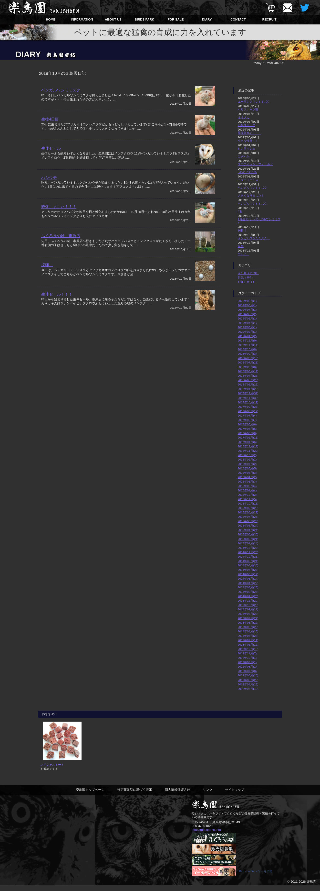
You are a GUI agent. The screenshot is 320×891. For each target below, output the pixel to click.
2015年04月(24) (248, 529)
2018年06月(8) (247, 366)
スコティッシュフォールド (255, 164)
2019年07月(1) (247, 309)
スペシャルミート (52, 769)
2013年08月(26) (248, 613)
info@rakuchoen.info (206, 835)
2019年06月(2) (247, 314)
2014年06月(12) (248, 574)
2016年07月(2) (247, 463)
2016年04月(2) (247, 477)
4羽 (240, 211)
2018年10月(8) (247, 349)
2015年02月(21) (248, 538)
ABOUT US (113, 19)
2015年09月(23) (248, 507)
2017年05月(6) (247, 424)
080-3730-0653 (202, 831)
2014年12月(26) (248, 547)
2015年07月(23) (248, 516)
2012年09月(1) (247, 662)
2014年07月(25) (248, 569)
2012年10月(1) (247, 657)
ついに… (243, 253)
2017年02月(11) (248, 437)
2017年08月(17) (248, 411)
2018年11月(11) (248, 344)
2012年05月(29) (248, 680)
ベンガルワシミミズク (60, 90)
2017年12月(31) (248, 393)
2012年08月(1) (247, 666)
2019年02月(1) (247, 331)
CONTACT (238, 19)
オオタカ (243, 117)
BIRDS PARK (144, 19)
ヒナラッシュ (246, 148)
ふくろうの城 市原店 (60, 244)
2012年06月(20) (248, 675)
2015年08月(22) (248, 512)
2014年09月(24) (248, 560)
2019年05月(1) (247, 318)
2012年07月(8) (247, 670)
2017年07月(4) (247, 415)
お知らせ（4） (247, 281)
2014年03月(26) (248, 587)
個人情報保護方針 (177, 795)
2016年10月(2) (247, 455)
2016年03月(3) (247, 481)
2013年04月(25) (248, 631)
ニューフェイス (248, 179)
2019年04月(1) (247, 322)
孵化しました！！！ (58, 213)
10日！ (242, 230)
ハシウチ (49, 182)
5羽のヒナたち (247, 172)
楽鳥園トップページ (90, 795)
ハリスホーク (246, 125)
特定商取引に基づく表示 (134, 795)
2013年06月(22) (248, 622)
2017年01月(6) (247, 441)
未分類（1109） (248, 273)
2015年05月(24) (248, 525)
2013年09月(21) (248, 609)
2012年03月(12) (248, 688)
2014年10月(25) (248, 556)
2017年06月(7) (247, 419)
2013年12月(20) (248, 600)
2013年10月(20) (248, 604)
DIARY (207, 19)
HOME (50, 19)
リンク (207, 795)
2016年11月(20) (248, 450)
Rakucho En (246, 877)
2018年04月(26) (248, 375)
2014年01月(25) (248, 596)
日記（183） (246, 277)
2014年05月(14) (248, 578)
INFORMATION (82, 19)
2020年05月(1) (247, 300)
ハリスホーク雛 (248, 109)
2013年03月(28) (248, 635)
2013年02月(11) (248, 640)
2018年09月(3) (247, 353)
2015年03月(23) (248, 534)
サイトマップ (234, 795)
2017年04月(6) (247, 428)
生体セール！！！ (56, 305)
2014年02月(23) (248, 591)
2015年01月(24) (248, 543)
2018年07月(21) (248, 362)
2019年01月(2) (247, 336)
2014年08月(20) (248, 565)
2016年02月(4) (247, 485)
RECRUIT (269, 19)
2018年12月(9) (247, 340)
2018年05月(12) (248, 371)
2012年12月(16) (248, 648)
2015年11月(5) (247, 499)
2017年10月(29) (248, 402)
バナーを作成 (264, 877)
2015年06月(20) (248, 521)
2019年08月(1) (247, 305)
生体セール (51, 152)
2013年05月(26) (248, 626)
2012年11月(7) (247, 653)
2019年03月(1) (247, 327)
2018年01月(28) (248, 388)
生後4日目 (50, 121)
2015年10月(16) (248, 503)
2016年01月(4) (247, 490)
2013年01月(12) (248, 644)
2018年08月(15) (248, 358)
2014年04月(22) (248, 582)
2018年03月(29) (248, 380)
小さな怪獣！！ (248, 140)
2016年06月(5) (247, 468)
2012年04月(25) (248, 684)
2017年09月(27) (248, 406)
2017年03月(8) (247, 433)
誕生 (241, 246)
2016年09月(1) (247, 459)
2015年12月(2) (247, 494)
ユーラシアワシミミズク (254, 101)
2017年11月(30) (248, 397)
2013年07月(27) (248, 618)
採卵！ (47, 275)
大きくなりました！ (251, 195)
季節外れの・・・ (249, 132)
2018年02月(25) (248, 384)
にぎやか (243, 156)
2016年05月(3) (247, 472)
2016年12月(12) (248, 446)
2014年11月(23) (248, 552)
